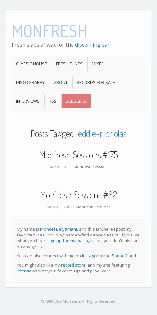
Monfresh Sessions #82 (78, 195)
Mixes (98, 64)
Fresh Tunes (69, 64)
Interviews (27, 101)
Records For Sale (96, 82)
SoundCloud (124, 256)
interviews (27, 271)
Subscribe (76, 101)
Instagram (92, 256)
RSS (52, 101)
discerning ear (92, 44)
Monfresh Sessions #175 (78, 155)
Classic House (31, 64)
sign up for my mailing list (72, 241)
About (61, 82)
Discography (30, 82)
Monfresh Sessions (91, 166)
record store (73, 265)
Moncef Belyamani (58, 229)
